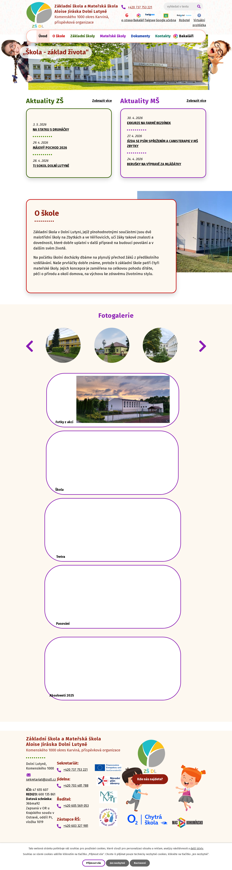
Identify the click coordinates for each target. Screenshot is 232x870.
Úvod (43, 36)
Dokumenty (140, 36)
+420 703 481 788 (75, 792)
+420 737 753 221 (75, 776)
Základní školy (82, 36)
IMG (66, 348)
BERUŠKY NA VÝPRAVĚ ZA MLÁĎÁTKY (154, 164)
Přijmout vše (92, 862)
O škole (58, 36)
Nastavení (141, 862)
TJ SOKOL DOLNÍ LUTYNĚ (51, 166)
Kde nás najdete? (162, 795)
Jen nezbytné (117, 862)
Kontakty (163, 36)
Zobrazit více (102, 101)
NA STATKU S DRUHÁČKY (51, 130)
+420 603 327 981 (75, 832)
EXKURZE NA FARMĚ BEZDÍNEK (149, 123)
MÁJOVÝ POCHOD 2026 (50, 148)
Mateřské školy (113, 36)
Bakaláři (186, 36)
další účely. (197, 848)
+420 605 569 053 (76, 812)
